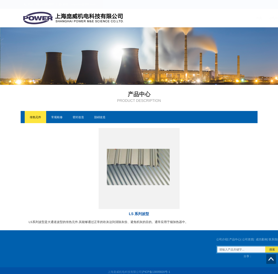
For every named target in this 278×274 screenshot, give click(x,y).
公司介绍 (175, 18)
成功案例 (231, 18)
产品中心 (194, 18)
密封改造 (78, 117)
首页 (159, 18)
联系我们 (250, 18)
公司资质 (212, 18)
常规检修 (57, 117)
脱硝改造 (99, 117)
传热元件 (35, 117)
